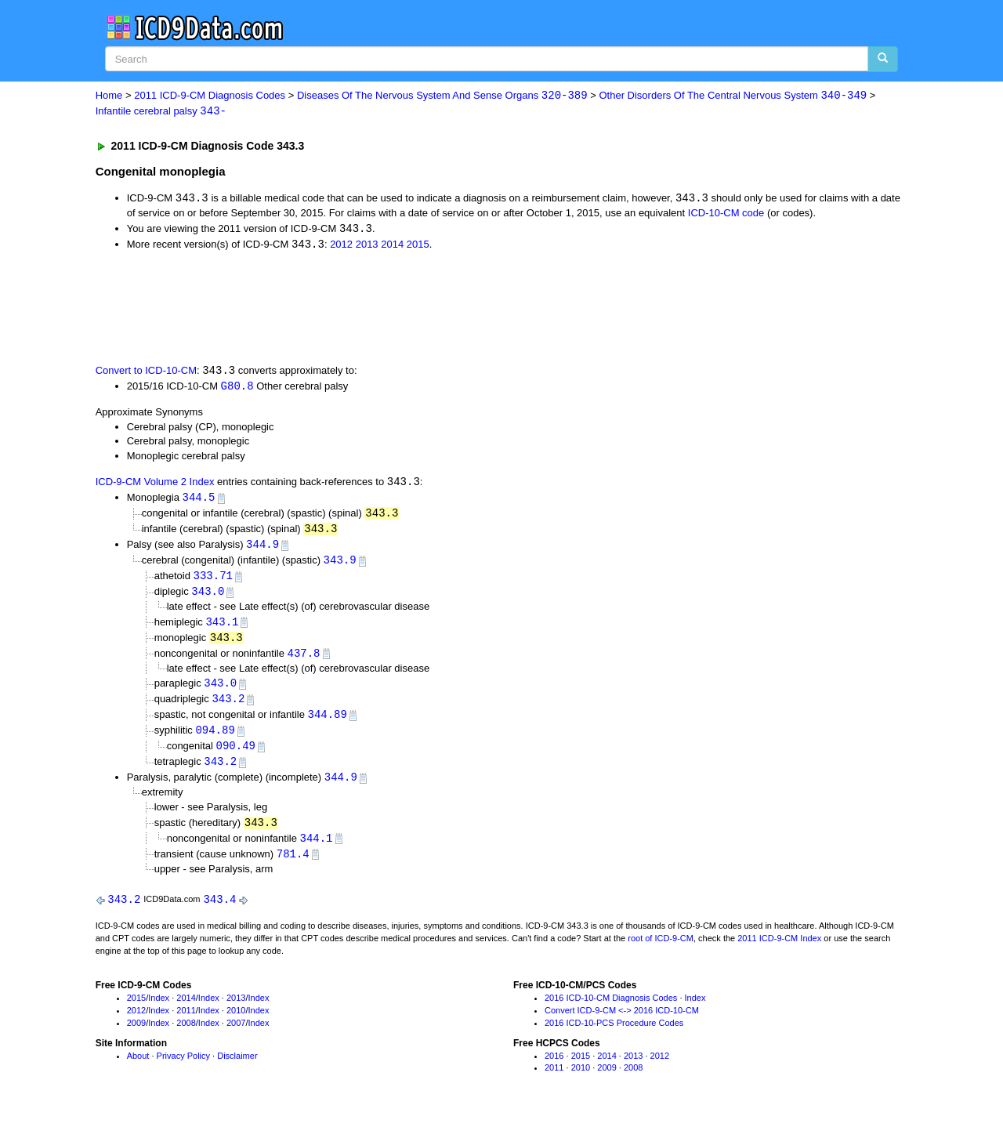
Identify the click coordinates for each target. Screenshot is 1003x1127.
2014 (392, 246)
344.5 (198, 501)
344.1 (316, 849)
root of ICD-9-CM (660, 950)
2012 (341, 246)
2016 (554, 1068)
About (138, 1068)
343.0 (207, 597)
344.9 (262, 549)
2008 (185, 1035)
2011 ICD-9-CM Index (779, 950)
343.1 (221, 628)
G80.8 (237, 388)
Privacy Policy (183, 1068)
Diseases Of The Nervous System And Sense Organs (442, 96)
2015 (418, 246)
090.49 (235, 755)
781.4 (293, 865)
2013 (367, 246)
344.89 (327, 723)
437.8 (304, 660)
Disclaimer (237, 1068)
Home (109, 96)
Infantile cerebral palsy (161, 112)
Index (158, 1011)
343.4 (219, 911)
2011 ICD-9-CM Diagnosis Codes (209, 96)
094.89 (214, 739)
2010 (235, 1022)
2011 (185, 1022)
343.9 (340, 565)
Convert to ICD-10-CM (146, 373)
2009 (136, 1035)
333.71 (213, 581)
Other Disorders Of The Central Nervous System (733, 96)
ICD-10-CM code (726, 214)
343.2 (228, 707)
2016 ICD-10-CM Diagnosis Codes (611, 1011)
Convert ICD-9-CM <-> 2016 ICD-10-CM (622, 1022)
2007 (235, 1035)
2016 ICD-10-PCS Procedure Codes (614, 1035)
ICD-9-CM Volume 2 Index (155, 485)
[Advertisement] (375, 308)
